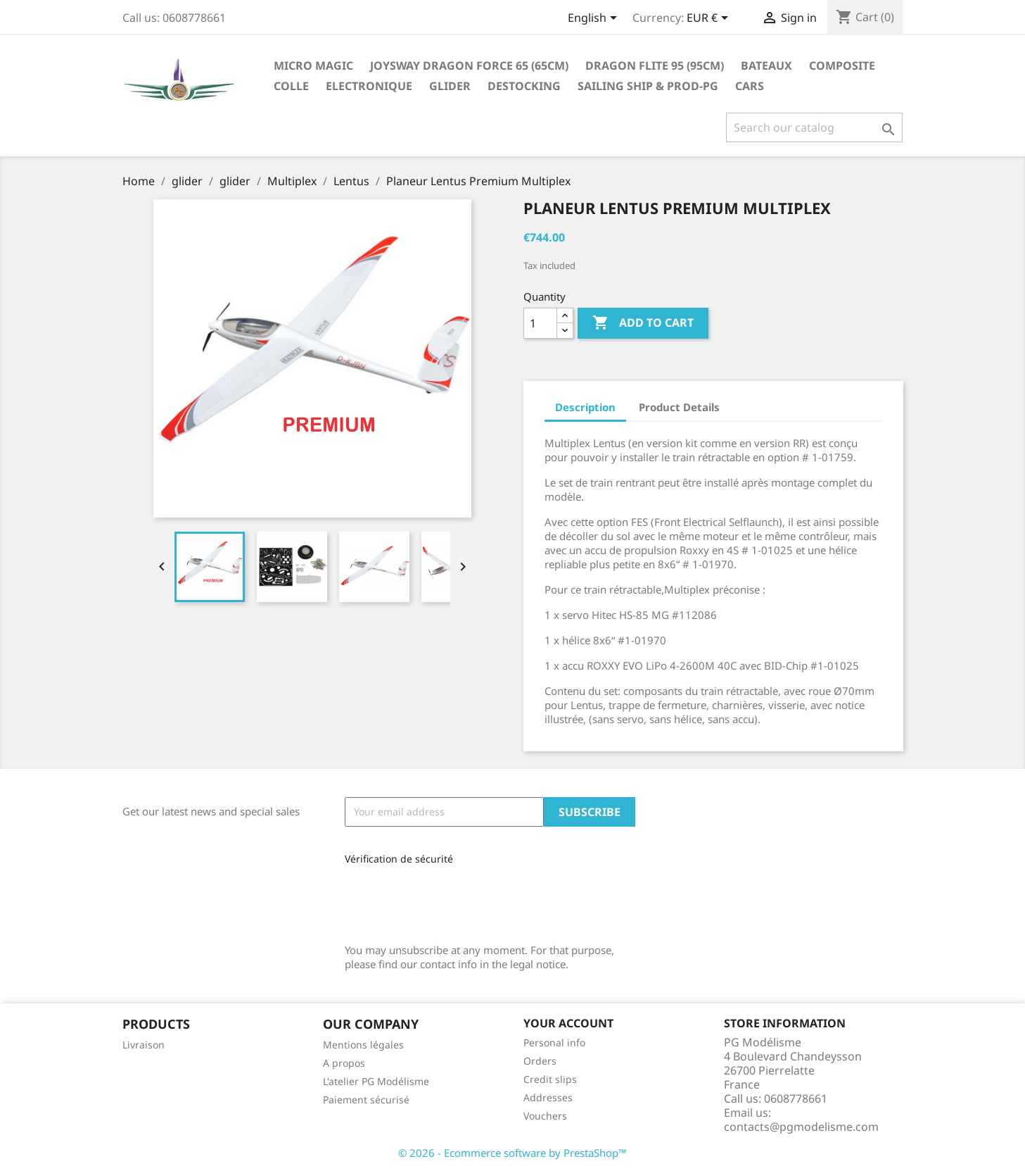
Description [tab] (585, 407)
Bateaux (766, 65)
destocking (524, 86)
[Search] (814, 127)
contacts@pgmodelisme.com (801, 1126)
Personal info (554, 1042)
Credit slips (550, 1079)
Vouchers (545, 1115)
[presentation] (439, 899)
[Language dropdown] (595, 19)
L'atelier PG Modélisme (376, 1081)
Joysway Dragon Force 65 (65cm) (469, 65)
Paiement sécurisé (366, 1099)
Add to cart (643, 323)
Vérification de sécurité (399, 858)
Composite (842, 65)
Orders (539, 1060)
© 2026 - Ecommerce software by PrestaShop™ (512, 1153)
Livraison (143, 1044)
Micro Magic (313, 65)
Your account (568, 1023)
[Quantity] (540, 323)
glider (450, 86)
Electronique (369, 86)
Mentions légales (363, 1044)
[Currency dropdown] (710, 19)
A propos (344, 1063)
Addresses (548, 1097)
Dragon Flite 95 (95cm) (654, 65)
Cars (749, 86)
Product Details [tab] (679, 407)
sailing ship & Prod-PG (648, 86)
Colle (291, 86)
